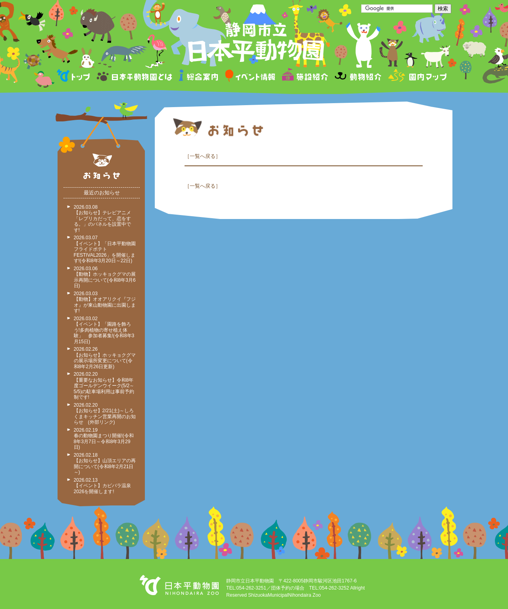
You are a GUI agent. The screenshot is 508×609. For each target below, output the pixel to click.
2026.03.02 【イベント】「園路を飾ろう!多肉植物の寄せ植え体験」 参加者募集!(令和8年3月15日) (104, 330)
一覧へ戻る (203, 156)
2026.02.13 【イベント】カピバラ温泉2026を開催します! (102, 485)
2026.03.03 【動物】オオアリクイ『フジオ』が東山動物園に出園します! (105, 302)
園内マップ (416, 77)
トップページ (75, 77)
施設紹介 (305, 77)
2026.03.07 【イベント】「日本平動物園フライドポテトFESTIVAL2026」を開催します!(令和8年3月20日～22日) (105, 249)
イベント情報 (250, 77)
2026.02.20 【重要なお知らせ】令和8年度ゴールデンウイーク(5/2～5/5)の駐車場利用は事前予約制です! (104, 385)
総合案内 (199, 77)
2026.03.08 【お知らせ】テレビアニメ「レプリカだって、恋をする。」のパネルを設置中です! (102, 218)
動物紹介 (358, 77)
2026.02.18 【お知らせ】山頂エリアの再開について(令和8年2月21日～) (105, 463)
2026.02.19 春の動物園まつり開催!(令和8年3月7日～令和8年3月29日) (104, 438)
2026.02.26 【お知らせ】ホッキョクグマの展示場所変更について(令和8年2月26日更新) (105, 357)
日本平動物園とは (135, 77)
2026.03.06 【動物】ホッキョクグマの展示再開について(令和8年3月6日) (105, 277)
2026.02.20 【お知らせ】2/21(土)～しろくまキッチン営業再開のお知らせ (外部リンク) (105, 413)
